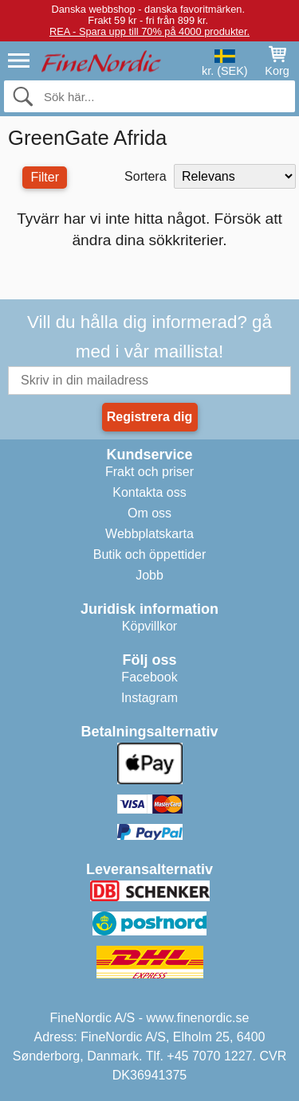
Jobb (149, 575)
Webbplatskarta (149, 534)
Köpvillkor (149, 626)
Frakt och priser (149, 471)
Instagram (149, 698)
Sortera (145, 176)
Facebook (149, 677)
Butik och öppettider (149, 554)
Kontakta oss (149, 492)
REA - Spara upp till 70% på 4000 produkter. (149, 31)
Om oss (149, 513)
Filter (44, 177)
